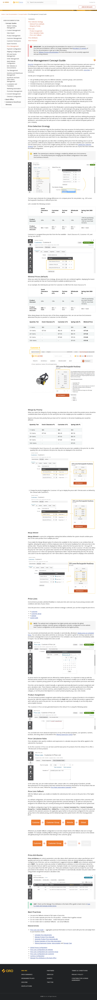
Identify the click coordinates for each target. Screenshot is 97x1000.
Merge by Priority (35, 26)
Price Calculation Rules (37, 33)
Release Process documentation (49, 52)
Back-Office (9, 99)
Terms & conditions (80, 970)
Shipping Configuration (14, 51)
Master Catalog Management (11, 27)
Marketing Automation (14, 88)
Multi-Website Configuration (11, 62)
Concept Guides (22, 14)
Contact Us (92, 2)
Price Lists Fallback (35, 35)
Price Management (13, 46)
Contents (31, 19)
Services (50, 974)
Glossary (9, 104)
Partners (50, 970)
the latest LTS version (80, 48)
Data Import (10, 33)
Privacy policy (77, 974)
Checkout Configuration (14, 96)
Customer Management (14, 38)
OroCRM (24, 982)
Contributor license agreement (80, 979)
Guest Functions (12, 43)
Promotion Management (14, 91)
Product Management (13, 36)
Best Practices (32, 40)
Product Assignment (36, 31)
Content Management (13, 30)
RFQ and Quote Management (11, 55)
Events (49, 978)
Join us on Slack (87, 7)
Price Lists (31, 29)
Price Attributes (33, 38)
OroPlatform (26, 986)
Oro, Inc (45, 996)
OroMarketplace (27, 978)
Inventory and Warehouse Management (15, 74)
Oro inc (24, 970)
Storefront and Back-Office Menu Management (13, 79)
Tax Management (12, 70)
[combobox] (41, 2)
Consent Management (13, 94)
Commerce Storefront (12, 102)
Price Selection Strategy (35, 22)
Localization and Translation (11, 85)
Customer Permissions (14, 41)
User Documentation (11, 14)
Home (3, 14)
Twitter (50, 982)
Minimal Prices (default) (37, 24)
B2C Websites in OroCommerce (12, 67)
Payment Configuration (14, 49)
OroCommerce (26, 974)
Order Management (13, 59)
